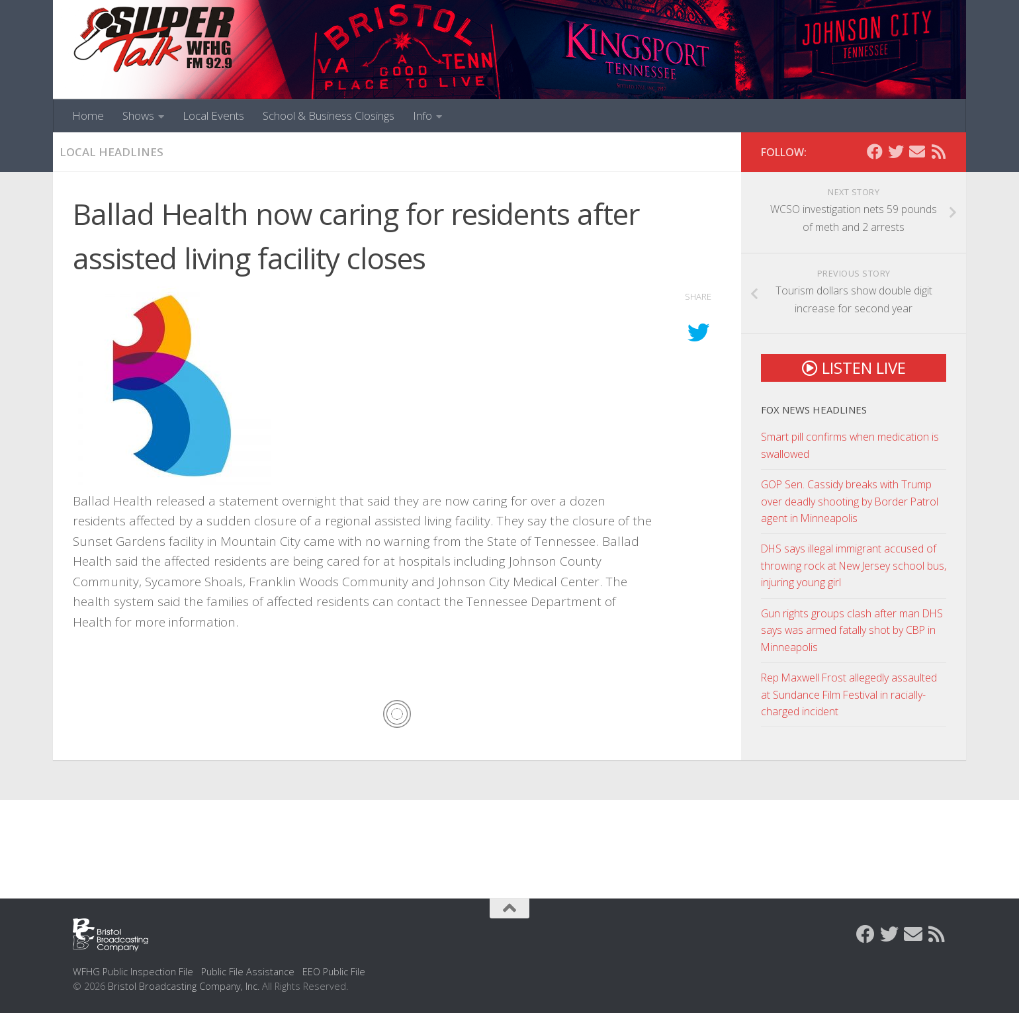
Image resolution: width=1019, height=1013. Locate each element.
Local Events (213, 115)
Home (88, 115)
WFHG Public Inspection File (133, 971)
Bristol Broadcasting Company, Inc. (183, 986)
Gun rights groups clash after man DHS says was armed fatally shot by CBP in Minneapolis (852, 630)
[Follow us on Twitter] (896, 151)
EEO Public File (333, 971)
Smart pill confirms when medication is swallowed (850, 445)
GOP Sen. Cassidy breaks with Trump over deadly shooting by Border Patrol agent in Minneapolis (849, 501)
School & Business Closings (328, 115)
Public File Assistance (247, 971)
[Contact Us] (917, 151)
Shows (138, 115)
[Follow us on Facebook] (875, 151)
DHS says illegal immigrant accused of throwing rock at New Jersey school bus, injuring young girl (853, 565)
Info (422, 115)
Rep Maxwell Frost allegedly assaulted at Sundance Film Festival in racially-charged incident (849, 694)
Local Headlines (111, 151)
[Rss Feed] (938, 151)
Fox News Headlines (814, 409)
